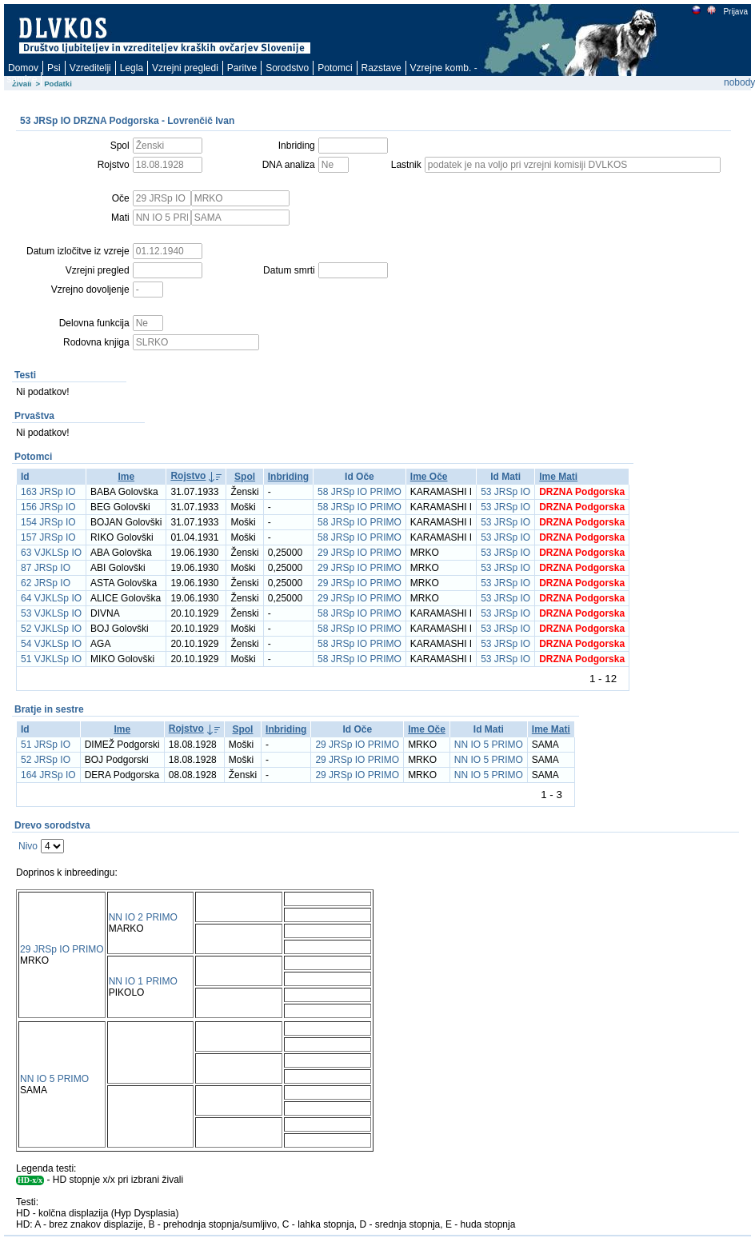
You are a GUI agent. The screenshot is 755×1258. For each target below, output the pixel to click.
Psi (54, 68)
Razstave (381, 68)
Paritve (242, 68)
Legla (131, 68)
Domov (23, 68)
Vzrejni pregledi (185, 68)
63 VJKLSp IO (51, 552)
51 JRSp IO (45, 744)
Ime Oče (429, 476)
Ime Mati (558, 476)
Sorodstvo (287, 68)
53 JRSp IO (505, 491)
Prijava (735, 11)
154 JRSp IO (48, 522)
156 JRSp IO (48, 507)
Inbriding (288, 476)
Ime (126, 476)
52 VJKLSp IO (51, 628)
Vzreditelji (90, 68)
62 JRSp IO (45, 583)
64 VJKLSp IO (51, 598)
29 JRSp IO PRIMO (359, 552)
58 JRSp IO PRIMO (359, 491)
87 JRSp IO (45, 567)
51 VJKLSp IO (51, 659)
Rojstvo (188, 475)
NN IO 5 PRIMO (488, 744)
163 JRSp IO (48, 491)
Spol (244, 476)
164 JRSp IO (48, 775)
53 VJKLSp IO (51, 613)
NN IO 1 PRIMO (143, 981)
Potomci (335, 68)
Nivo (28, 846)
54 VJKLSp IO (51, 643)
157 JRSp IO (48, 537)
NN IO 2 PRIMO (143, 917)
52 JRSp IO (45, 759)
